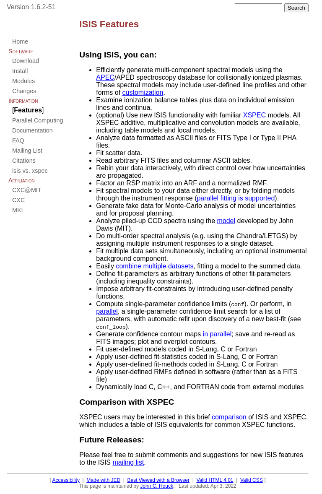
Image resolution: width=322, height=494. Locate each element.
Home (20, 41)
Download (25, 60)
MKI (17, 210)
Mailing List (27, 150)
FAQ (18, 140)
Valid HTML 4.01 (214, 480)
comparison (229, 417)
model (226, 220)
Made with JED (103, 480)
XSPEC (254, 115)
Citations (24, 160)
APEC (105, 77)
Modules (23, 81)
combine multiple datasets (154, 266)
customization (143, 92)
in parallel (217, 334)
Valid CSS (251, 480)
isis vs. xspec (30, 170)
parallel (107, 311)
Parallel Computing (37, 120)
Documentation (32, 130)
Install (20, 71)
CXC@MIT (27, 190)
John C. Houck (156, 486)
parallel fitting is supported (236, 198)
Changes (24, 91)
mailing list (128, 462)
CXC (18, 200)
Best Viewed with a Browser (158, 480)
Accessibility (66, 480)
